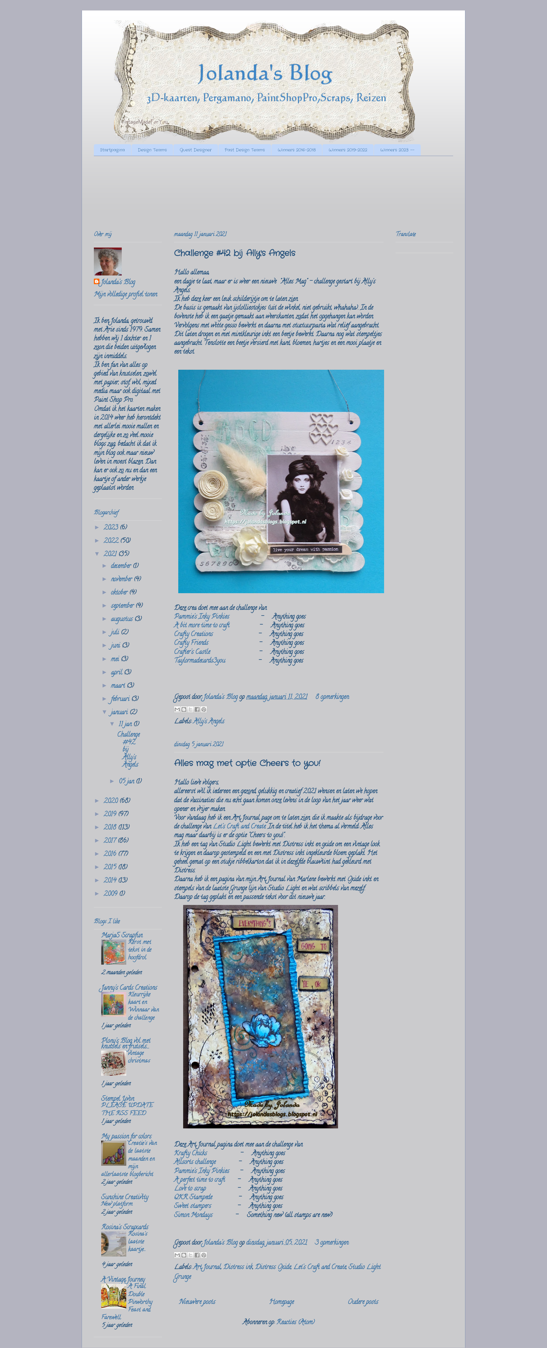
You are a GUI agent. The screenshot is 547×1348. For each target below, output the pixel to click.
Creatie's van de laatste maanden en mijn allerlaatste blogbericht (129, 1159)
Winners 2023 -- (397, 150)
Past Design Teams (245, 150)
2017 (111, 841)
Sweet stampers (192, 1206)
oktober (120, 593)
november (122, 580)
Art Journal (207, 1268)
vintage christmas (139, 1057)
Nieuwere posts (197, 1303)
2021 (111, 555)
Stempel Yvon (117, 1099)
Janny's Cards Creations (129, 988)
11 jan (126, 725)
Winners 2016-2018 (297, 150)
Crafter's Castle (192, 652)
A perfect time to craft (199, 1180)
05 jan (127, 782)
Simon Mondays (193, 1216)
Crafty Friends (191, 643)
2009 (111, 894)
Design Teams (152, 150)
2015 (111, 868)
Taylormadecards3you (199, 661)
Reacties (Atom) (295, 1323)
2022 (112, 541)
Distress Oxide (273, 1268)
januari (120, 713)
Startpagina (112, 150)
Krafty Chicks (190, 1154)
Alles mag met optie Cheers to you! (247, 763)
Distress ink (238, 1268)
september (123, 606)
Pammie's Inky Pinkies (201, 617)
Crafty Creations (193, 635)
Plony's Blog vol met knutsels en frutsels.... (125, 1044)
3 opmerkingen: (332, 1243)
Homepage (281, 1303)
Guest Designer (196, 150)
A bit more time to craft (202, 626)
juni (116, 646)
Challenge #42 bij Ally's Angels (234, 253)
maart (119, 686)
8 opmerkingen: (332, 697)
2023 (112, 528)
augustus (122, 620)
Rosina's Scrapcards (124, 1228)
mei (116, 660)
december (122, 567)
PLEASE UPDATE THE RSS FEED (127, 1110)
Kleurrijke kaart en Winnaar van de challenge (143, 1006)
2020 (111, 801)
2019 (111, 815)
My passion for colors (126, 1137)
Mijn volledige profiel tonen (125, 295)
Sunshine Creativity (124, 1198)
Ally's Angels (208, 722)
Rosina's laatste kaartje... (137, 1242)
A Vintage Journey (123, 1280)
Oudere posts (362, 1303)
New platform (117, 1204)
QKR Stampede (193, 1198)
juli (116, 633)
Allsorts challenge (195, 1162)
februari (121, 700)
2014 (111, 881)
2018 (111, 828)
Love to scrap (190, 1189)
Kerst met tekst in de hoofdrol (139, 950)
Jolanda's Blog (118, 283)
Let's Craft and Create (239, 827)
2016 (111, 855)
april (117, 673)
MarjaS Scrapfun (121, 936)
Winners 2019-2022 (348, 150)
